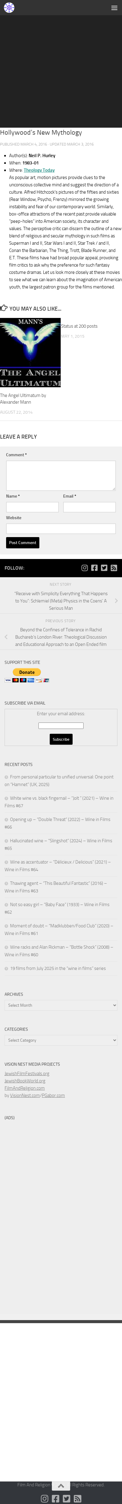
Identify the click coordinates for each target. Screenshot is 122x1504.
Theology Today (39, 170)
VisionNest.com (25, 1095)
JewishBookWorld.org (25, 1081)
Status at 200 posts (79, 326)
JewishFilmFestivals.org (27, 1073)
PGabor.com (53, 1095)
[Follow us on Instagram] (84, 567)
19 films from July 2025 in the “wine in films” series (58, 968)
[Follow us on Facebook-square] (94, 567)
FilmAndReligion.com (25, 1088)
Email (69, 496)
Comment (16, 454)
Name (13, 496)
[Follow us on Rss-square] (113, 567)
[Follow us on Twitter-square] (104, 567)
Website (13, 517)
